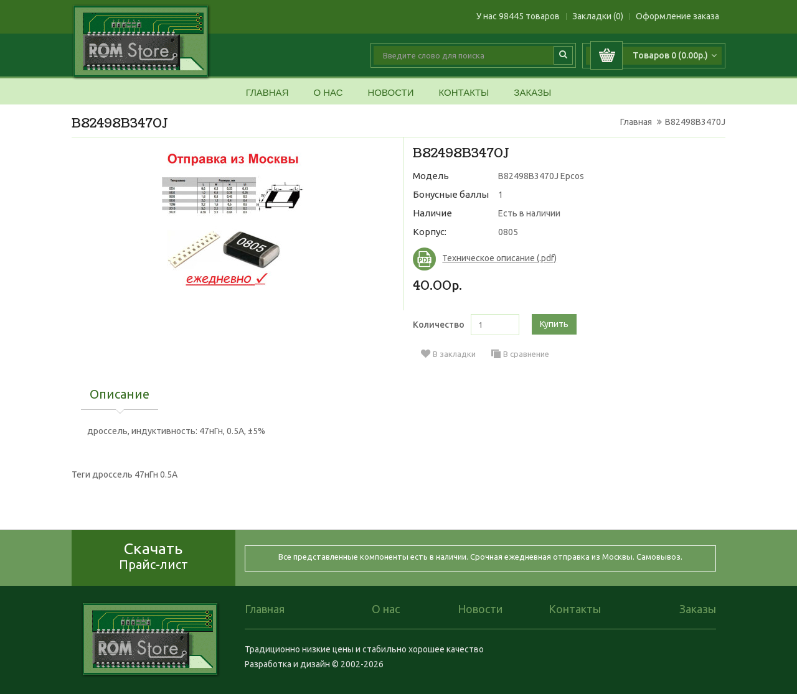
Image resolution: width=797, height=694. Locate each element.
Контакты (463, 92)
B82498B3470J (695, 122)
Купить (554, 324)
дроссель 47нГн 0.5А (134, 474)
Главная (267, 92)
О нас (327, 92)
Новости (390, 92)
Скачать (153, 555)
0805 (508, 232)
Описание (119, 395)
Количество (439, 325)
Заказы (532, 92)
